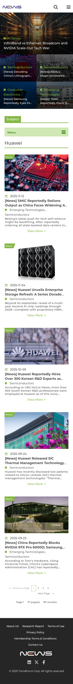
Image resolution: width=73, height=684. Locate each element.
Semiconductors (19, 67)
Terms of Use (56, 626)
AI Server (14, 38)
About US (12, 626)
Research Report (33, 626)
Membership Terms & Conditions (35, 638)
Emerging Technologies (27, 210)
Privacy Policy (35, 632)
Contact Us (35, 644)
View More (35, 231)
